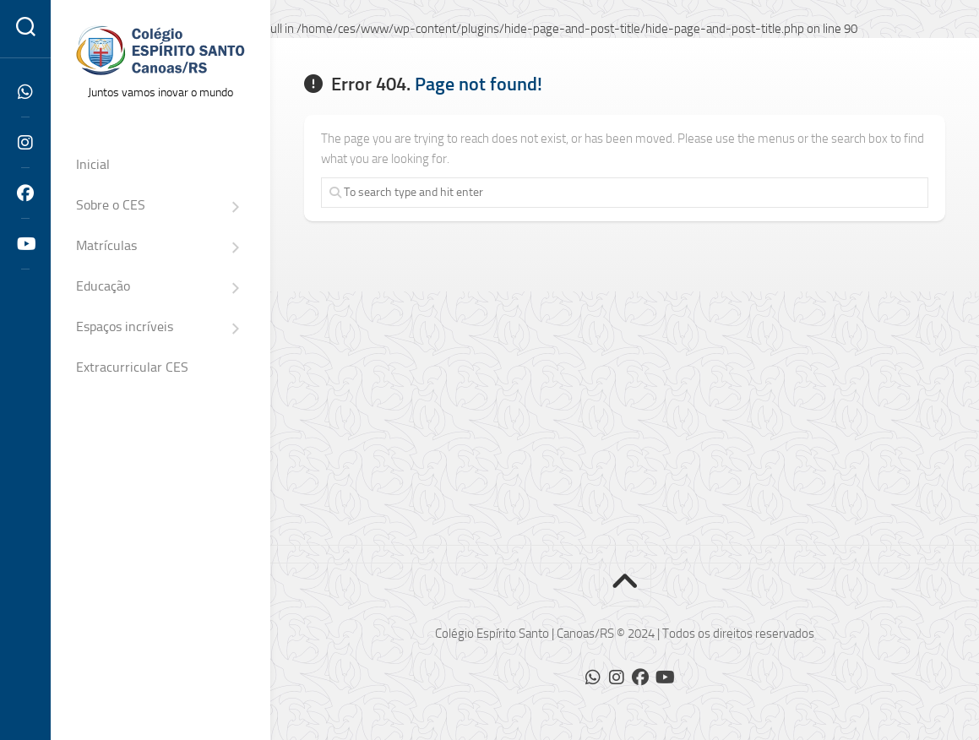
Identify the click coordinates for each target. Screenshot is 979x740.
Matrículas (106, 245)
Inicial (93, 164)
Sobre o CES (110, 205)
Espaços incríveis (124, 326)
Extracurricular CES (132, 367)
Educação (103, 286)
